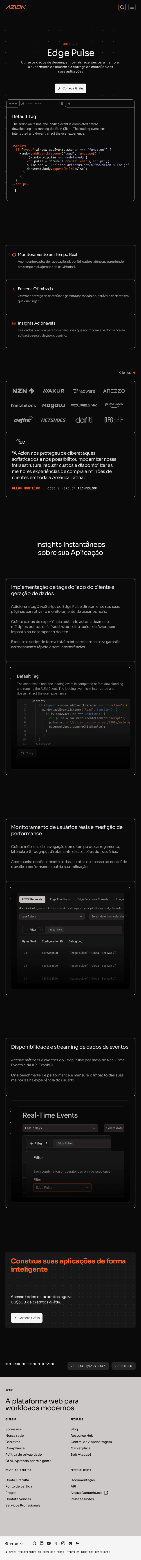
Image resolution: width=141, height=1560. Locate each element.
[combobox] (12, 1544)
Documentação (83, 1480)
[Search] (122, 7)
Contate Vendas (18, 1499)
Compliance (15, 1448)
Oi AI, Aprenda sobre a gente (28, 1461)
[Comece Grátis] (70, 88)
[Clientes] (125, 372)
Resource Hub (82, 1436)
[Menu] (132, 7)
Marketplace (81, 1448)
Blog (74, 1429)
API (73, 1486)
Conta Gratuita (17, 1480)
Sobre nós (13, 1429)
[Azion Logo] (15, 7)
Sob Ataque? (81, 1454)
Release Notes (82, 1499)
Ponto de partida (18, 1486)
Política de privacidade (23, 1454)
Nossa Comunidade (89, 1493)
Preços (10, 1493)
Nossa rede (14, 1436)
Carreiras (12, 1442)
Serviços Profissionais (22, 1505)
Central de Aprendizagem (91, 1442)
